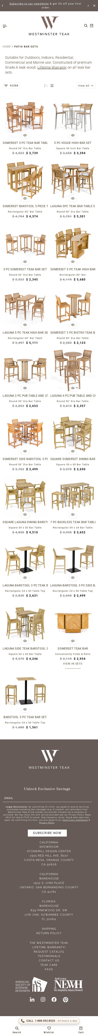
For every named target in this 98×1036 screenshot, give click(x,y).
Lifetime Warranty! (49, 947)
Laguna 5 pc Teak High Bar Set (25, 332)
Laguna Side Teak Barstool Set (25, 648)
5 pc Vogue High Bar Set (72, 143)
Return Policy (49, 933)
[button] (2, 5)
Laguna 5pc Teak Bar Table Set (73, 206)
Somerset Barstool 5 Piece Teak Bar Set (25, 206)
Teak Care (49, 965)
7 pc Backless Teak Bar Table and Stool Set (73, 522)
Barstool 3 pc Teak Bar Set (25, 717)
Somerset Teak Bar (73, 648)
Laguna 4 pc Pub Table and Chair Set (73, 395)
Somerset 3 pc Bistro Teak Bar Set (73, 332)
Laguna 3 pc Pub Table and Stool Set (25, 395)
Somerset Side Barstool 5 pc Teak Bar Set (25, 459)
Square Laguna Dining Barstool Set (25, 522)
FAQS (49, 969)
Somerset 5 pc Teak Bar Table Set (25, 143)
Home (7, 46)
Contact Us (49, 960)
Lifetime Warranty (52, 67)
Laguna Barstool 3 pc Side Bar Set (73, 585)
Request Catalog (49, 951)
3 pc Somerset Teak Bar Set (25, 269)
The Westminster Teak (49, 942)
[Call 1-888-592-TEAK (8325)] (49, 1020)
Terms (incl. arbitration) (75, 820)
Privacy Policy (46, 823)
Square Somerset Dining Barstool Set (73, 459)
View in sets (72, 663)
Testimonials (49, 956)
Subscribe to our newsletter (29, 3)
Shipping (49, 928)
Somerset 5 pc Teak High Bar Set (73, 269)
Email (8, 798)
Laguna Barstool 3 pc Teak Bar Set (25, 585)
